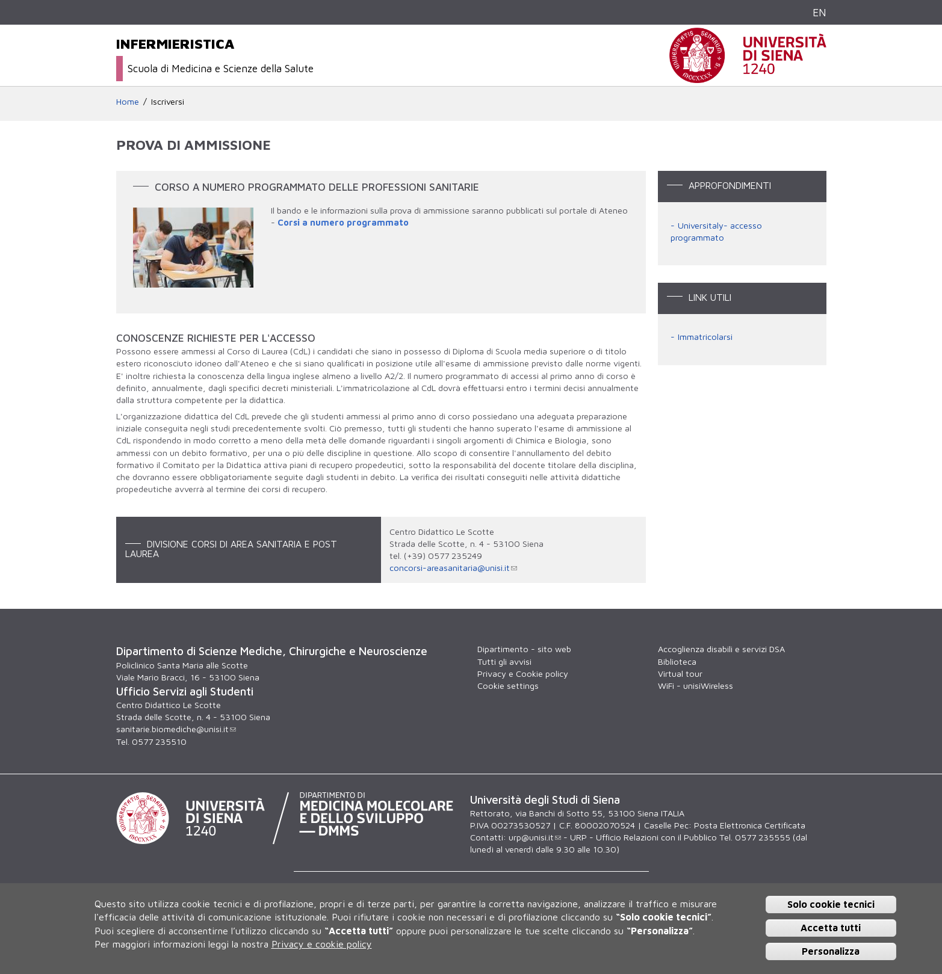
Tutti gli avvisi (504, 661)
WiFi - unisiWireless (695, 685)
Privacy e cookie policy (321, 944)
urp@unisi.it (535, 837)
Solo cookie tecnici (831, 904)
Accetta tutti (831, 927)
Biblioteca (677, 661)
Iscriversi (167, 101)
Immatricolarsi (705, 336)
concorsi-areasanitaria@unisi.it (453, 568)
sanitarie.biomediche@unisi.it (176, 729)
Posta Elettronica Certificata (749, 825)
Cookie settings (508, 685)
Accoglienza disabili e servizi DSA (721, 649)
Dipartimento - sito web (524, 649)
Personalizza (831, 951)
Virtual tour (680, 673)
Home (127, 101)
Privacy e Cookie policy (522, 673)
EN (819, 12)
